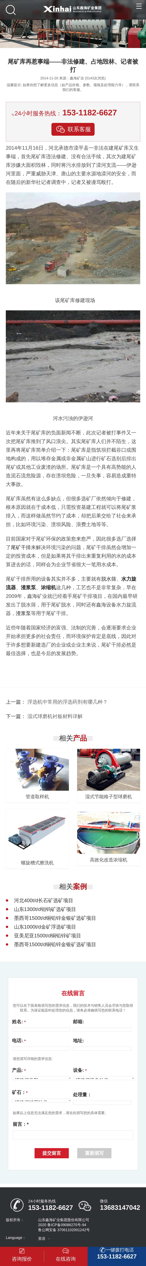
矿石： (19, 1092)
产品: (19, 1070)
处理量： (82, 1094)
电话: (19, 1040)
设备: (80, 1070)
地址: (78, 1040)
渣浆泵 (23, 613)
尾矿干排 (21, 547)
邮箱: (78, 1021)
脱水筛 (108, 579)
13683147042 (120, 1209)
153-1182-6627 (89, 112)
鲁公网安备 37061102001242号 (64, 1231)
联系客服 (73, 129)
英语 (41, 1240)
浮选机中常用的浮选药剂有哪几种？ (67, 702)
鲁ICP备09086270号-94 (66, 1226)
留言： (21, 1124)
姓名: (19, 1021)
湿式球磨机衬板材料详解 (55, 716)
